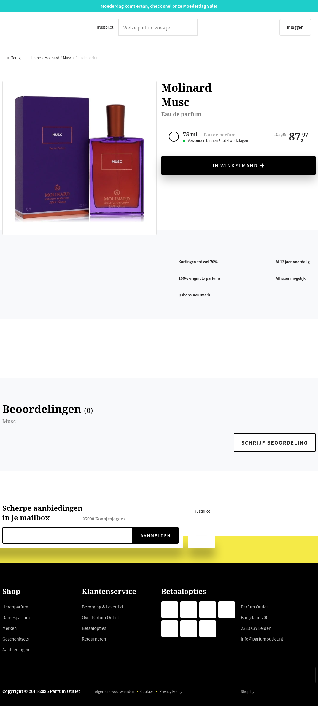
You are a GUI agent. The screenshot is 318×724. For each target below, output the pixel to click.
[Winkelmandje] (305, 27)
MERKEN (157, 52)
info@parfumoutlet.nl (263, 658)
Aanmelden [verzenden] (155, 554)
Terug (13, 76)
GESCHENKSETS (223, 52)
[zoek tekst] (149, 27)
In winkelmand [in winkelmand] (238, 184)
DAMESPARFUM (92, 52)
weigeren (50, 684)
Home (35, 76)
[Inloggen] (267, 27)
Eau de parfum (86, 76)
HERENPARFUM (19, 52)
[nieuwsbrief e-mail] (67, 554)
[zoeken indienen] (202, 27)
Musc (66, 76)
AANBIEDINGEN (298, 52)
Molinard (51, 76)
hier (116, 663)
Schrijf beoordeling (275, 461)
